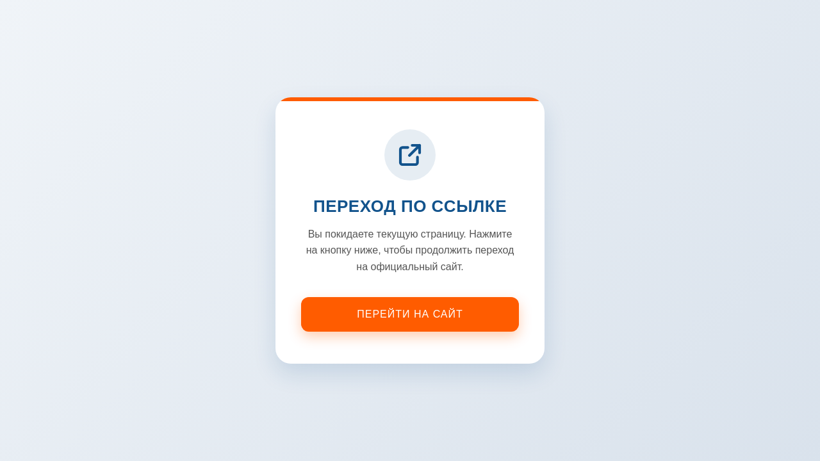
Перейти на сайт (410, 314)
